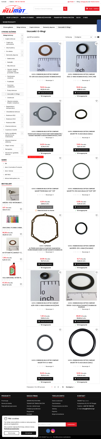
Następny (70, 387)
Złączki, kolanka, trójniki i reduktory (13, 102)
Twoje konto (58, 396)
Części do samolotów (10, 43)
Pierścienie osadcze (11, 77)
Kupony (54, 411)
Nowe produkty (9, 22)
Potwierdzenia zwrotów (60, 406)
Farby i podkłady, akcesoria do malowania (11, 135)
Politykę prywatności (11, 429)
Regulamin (30, 411)
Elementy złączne (12, 55)
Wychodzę (11, 433)
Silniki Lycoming (27, 17)
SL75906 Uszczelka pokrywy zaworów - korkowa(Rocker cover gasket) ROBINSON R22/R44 (45, 250)
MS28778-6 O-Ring (45, 363)
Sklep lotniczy (12, 17)
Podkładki (10, 82)
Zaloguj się (84, 2)
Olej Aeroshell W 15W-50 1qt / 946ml (12, 278)
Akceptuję (28, 433)
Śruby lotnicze (12, 90)
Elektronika (11, 59)
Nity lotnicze (11, 66)
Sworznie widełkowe (11, 86)
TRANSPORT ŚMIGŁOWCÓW (64, 17)
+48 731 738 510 (20, 2)
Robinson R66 (10, 123)
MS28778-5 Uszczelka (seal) (81, 363)
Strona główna (9, 32)
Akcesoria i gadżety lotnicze (11, 153)
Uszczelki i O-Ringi (13, 94)
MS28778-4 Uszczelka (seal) (81, 134)
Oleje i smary (9, 146)
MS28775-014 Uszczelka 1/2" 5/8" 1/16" (81, 191)
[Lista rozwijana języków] (72, 2)
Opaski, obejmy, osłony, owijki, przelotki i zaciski (13, 71)
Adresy (54, 409)
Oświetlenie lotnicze (13, 112)
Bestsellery (7, 184)
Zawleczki (10, 98)
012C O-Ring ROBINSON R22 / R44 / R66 (81, 77)
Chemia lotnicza (10, 126)
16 (63, 387)
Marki (4, 160)
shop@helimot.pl (88, 409)
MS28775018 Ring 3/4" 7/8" (45, 191)
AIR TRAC (8, 175)
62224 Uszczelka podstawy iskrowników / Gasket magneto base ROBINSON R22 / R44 (45, 135)
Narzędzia (8, 149)
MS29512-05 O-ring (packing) (81, 248)
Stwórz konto (95, 2)
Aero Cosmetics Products (13, 167)
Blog (78, 17)
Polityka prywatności (34, 409)
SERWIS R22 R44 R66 (43, 17)
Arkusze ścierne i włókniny (11, 141)
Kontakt (4, 2)
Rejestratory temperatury (10, 107)
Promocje (5, 401)
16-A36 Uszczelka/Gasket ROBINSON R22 (45, 77)
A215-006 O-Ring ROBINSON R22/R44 (45, 305)
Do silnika (9, 51)
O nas (85, 17)
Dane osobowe (57, 401)
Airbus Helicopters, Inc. (12, 178)
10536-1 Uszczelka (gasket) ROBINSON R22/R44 (81, 306)
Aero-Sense (9, 171)
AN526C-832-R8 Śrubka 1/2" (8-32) (12, 202)
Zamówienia (56, 403)
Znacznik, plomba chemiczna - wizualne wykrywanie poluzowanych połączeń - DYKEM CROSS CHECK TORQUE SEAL (12, 227)
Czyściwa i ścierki (11, 130)
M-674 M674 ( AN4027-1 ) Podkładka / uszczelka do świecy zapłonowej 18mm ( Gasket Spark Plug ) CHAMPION (12, 253)
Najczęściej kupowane (9, 406)
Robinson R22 (10, 115)
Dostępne (83, 37)
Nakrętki (10, 62)
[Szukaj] (50, 9)
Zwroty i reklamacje (33, 406)
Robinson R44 (11, 119)
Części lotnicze (10, 39)
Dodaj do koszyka (45, 93)
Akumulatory (10, 48)
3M (6, 163)
